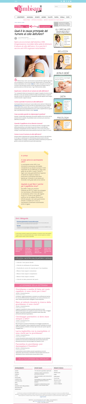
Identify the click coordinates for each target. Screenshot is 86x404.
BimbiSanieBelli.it (28, 9)
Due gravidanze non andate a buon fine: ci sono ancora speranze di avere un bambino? (43, 380)
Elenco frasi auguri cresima (25, 276)
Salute (23, 22)
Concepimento (20, 17)
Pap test (19, 225)
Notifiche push (18, 389)
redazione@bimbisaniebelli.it (40, 401)
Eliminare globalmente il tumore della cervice (27, 221)
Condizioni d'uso (18, 379)
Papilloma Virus (18, 105)
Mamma (56, 17)
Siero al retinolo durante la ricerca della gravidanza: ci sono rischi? (33, 303)
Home (16, 22)
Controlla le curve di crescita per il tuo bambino (32, 268)
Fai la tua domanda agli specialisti (33, 359)
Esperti (16, 384)
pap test (36, 110)
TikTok (68, 1)
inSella (55, 374)
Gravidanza (30, 17)
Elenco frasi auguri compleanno (27, 274)
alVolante (56, 370)
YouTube (71, 1)
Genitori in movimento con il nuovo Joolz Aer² (54, 20)
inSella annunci (57, 376)
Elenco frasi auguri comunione (26, 271)
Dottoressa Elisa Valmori (20, 294)
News (16, 1)
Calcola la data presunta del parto (27, 279)
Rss (61, 1)
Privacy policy (17, 377)
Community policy (18, 380)
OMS (32, 84)
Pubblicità (17, 374)
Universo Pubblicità (58, 383)
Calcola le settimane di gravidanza (28, 265)
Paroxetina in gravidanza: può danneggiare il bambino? (29, 345)
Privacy (16, 375)
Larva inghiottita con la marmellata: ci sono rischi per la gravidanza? (33, 332)
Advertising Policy (18, 387)
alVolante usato (57, 372)
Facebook (66, 1)
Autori (16, 382)
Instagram (64, 1)
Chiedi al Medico (26, 20)
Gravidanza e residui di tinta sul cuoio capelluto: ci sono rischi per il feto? (33, 290)
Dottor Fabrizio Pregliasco (21, 336)
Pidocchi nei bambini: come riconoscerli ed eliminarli (43, 376)
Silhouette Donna (57, 380)
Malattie (50, 17)
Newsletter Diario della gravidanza (22, 385)
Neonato (37, 17)
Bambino (44, 17)
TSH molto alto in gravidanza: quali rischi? (42, 370)
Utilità (67, 17)
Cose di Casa (56, 378)
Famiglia (62, 17)
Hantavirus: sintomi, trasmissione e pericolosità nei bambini (41, 373)
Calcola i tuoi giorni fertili (25, 262)
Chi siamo (17, 372)
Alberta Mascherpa (24, 37)
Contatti (16, 370)
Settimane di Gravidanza (36, 20)
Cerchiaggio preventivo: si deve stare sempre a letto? (32, 318)
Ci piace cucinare (57, 381)
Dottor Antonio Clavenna (20, 307)
